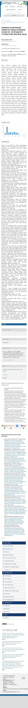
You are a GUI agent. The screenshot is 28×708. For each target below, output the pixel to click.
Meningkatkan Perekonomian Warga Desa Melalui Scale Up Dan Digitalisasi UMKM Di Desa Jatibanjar (14, 519)
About (20, 9)
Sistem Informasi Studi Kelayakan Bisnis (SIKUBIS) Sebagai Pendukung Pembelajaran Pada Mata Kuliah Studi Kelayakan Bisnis (13, 489)
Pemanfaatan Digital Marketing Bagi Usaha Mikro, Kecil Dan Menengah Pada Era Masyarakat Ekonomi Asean (13, 643)
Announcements (11, 9)
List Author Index (8, 599)
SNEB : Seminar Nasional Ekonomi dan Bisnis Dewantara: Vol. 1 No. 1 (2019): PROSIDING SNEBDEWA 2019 (15, 513)
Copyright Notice (8, 585)
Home (6, 6)
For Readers (7, 576)
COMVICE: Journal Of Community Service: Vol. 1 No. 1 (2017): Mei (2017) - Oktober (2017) (15, 455)
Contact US (6, 570)
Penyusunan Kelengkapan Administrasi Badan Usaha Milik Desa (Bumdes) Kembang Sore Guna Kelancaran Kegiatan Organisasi (14, 499)
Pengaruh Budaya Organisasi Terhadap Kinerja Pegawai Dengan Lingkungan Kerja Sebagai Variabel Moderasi (13, 649)
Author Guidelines (8, 555)
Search (14, 15)
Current (12, 6)
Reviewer (6, 552)
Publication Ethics (8, 561)
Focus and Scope (8, 546)
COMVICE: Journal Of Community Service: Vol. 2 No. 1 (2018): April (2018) (15, 471)
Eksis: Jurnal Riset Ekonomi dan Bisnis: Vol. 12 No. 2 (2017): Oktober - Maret (15, 461)
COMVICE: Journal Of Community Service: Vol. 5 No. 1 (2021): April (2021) (15, 503)
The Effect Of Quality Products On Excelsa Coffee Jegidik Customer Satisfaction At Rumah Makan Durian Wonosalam (15, 508)
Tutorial (6, 617)
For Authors (7, 579)
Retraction (6, 593)
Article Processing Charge (11, 567)
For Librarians (7, 582)
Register (17, 2)
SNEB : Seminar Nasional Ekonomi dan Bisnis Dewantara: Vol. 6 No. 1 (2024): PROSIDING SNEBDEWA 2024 (14, 524)
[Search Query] (14, 12)
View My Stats (10, 624)
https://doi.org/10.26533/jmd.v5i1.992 (11, 48)
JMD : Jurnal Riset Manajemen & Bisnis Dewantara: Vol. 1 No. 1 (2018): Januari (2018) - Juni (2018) (15, 483)
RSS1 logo (6, 611)
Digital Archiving (8, 596)
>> (4, 538)
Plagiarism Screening (9, 564)
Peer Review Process (9, 558)
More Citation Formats (9, 360)
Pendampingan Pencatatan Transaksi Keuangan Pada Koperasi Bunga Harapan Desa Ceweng (15, 452)
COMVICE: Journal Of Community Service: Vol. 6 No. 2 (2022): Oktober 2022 (15, 493)
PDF (4, 324)
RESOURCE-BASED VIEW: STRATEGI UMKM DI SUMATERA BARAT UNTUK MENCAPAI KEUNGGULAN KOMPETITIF (13, 656)
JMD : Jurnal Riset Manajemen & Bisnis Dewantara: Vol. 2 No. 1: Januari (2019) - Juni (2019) (15, 446)
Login (22, 2)
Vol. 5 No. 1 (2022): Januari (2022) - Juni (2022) (12, 22)
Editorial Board (8, 549)
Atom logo (6, 605)
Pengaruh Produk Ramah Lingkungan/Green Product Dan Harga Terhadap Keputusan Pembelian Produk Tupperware (14, 443)
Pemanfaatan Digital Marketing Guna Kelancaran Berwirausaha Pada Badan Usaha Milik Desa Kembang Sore (14, 529)
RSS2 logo (6, 608)
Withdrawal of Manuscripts (11, 590)
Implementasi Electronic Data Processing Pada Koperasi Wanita (14, 458)
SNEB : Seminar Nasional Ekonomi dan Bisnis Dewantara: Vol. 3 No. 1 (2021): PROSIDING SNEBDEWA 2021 (14, 533)
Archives (19, 6)
